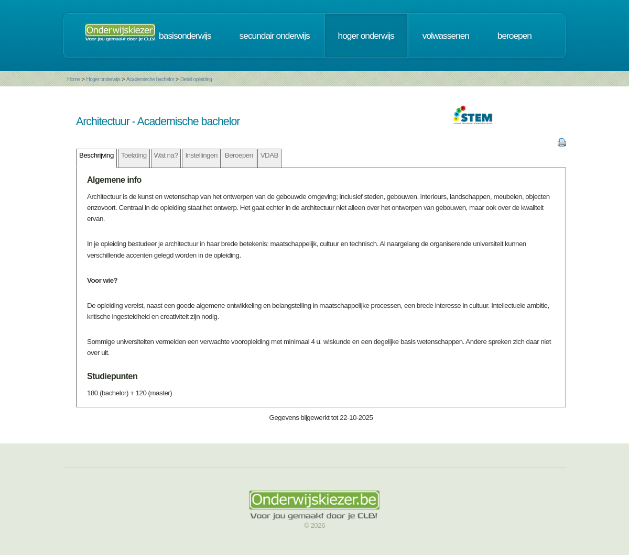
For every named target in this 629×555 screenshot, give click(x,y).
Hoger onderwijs (103, 79)
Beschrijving (96, 155)
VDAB (269, 155)
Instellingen (201, 155)
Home (73, 79)
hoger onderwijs (366, 35)
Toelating (134, 155)
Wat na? (166, 155)
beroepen (514, 35)
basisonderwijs (185, 35)
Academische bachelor (150, 79)
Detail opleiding (196, 79)
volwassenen (445, 35)
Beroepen (239, 155)
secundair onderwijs (275, 35)
